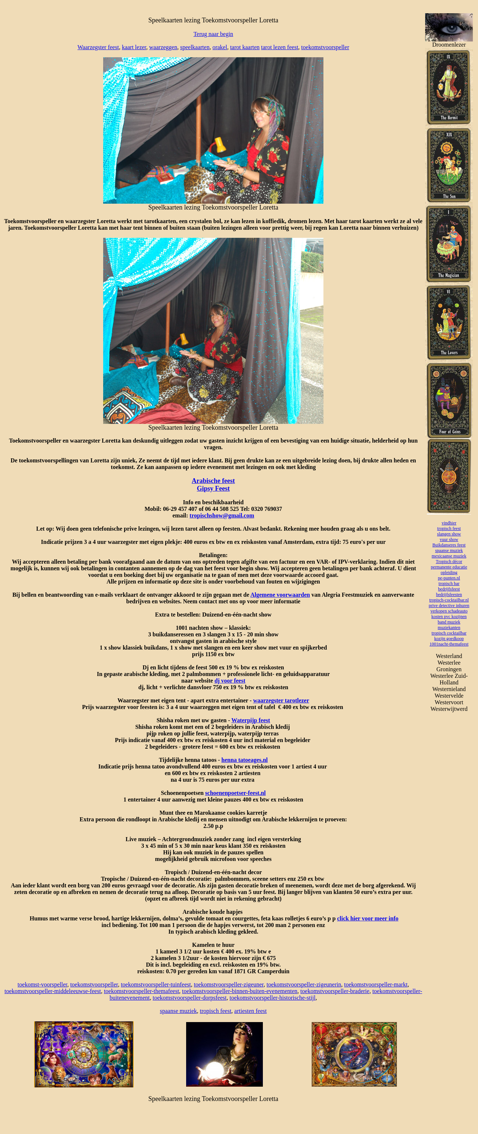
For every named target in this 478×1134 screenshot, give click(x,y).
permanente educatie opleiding (449, 569)
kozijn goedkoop (449, 638)
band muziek (449, 622)
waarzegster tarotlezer (281, 700)
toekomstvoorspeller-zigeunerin (304, 984)
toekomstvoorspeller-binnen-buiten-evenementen (239, 991)
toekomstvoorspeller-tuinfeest (156, 984)
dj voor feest (229, 680)
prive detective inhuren (449, 605)
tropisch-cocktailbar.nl (449, 600)
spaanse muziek (178, 1011)
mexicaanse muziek (449, 556)
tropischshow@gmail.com (221, 515)
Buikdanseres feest (449, 545)
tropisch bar (449, 583)
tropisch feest (215, 1011)
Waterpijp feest (250, 720)
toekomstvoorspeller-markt (376, 984)
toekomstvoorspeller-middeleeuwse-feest (52, 991)
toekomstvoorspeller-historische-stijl (272, 998)
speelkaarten (195, 47)
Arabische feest (213, 480)
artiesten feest (250, 1011)
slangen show (449, 534)
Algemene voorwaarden (280, 595)
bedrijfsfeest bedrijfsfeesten (449, 591)
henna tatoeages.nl (244, 760)
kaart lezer (134, 47)
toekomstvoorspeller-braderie (334, 991)
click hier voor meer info (367, 918)
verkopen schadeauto (449, 611)
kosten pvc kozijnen (449, 616)
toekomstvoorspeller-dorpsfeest (190, 998)
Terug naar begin (213, 34)
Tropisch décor (449, 561)
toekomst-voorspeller (42, 984)
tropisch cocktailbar (449, 633)
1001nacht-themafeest (449, 644)
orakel (220, 47)
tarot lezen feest (279, 47)
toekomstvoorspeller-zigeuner (229, 984)
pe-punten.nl (449, 578)
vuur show (449, 539)
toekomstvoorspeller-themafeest (141, 991)
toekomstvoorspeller (325, 47)
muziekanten (449, 627)
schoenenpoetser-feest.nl (235, 793)
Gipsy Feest (213, 488)
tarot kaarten (245, 47)
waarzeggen (163, 47)
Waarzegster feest (98, 47)
